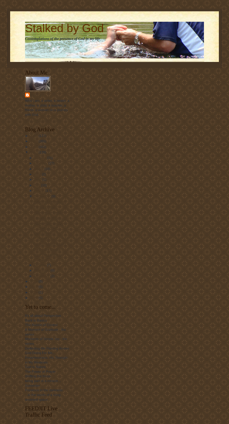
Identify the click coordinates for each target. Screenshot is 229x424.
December (42, 276)
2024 (34, 298)
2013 (34, 287)
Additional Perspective (49, 201)
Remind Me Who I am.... (51, 244)
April (38, 174)
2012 (34, 281)
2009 (34, 141)
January (40, 158)
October (40, 265)
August (40, 190)
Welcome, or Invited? (49, 212)
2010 (34, 147)
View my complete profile (43, 120)
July (37, 185)
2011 (34, 152)
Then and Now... (45, 207)
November (42, 270)
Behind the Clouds (47, 249)
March (39, 169)
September (43, 196)
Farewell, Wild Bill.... (48, 218)
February (41, 163)
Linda (36, 94)
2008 (34, 136)
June (38, 179)
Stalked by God (64, 28)
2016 (34, 292)
